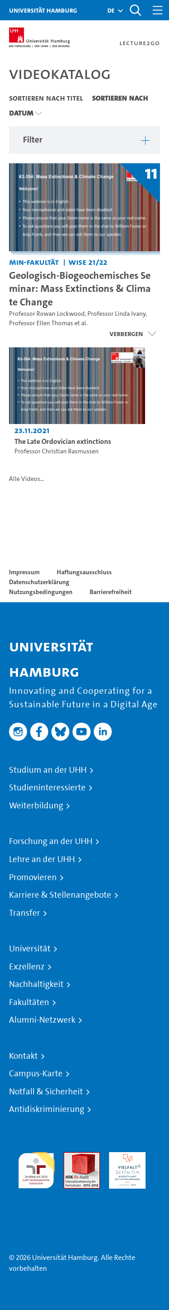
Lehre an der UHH (42, 859)
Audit (72, 1157)
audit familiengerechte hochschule (36, 1168)
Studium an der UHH (48, 770)
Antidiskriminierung (46, 1109)
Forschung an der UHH (50, 841)
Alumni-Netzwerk (42, 1020)
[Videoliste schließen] (133, 334)
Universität (29, 949)
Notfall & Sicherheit (46, 1092)
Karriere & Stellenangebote (60, 895)
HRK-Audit (125, 1157)
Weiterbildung (36, 806)
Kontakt (23, 1056)
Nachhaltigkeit (36, 984)
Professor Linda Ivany (116, 313)
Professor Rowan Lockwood (47, 313)
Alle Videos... (26, 479)
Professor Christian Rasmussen (56, 451)
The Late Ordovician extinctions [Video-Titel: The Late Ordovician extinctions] (62, 441)
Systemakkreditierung (36, 1194)
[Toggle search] (135, 10)
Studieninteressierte (47, 787)
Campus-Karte (36, 1073)
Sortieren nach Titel (46, 97)
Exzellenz (27, 967)
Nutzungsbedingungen (41, 591)
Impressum (24, 572)
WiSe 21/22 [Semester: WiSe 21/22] (88, 262)
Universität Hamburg (43, 10)
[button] (110, 10)
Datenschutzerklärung (39, 581)
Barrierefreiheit (111, 591)
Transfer (24, 913)
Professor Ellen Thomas (41, 323)
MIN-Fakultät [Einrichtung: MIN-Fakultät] (34, 262)
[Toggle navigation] (157, 10)
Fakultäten (29, 1002)
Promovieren (33, 877)
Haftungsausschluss (84, 572)
